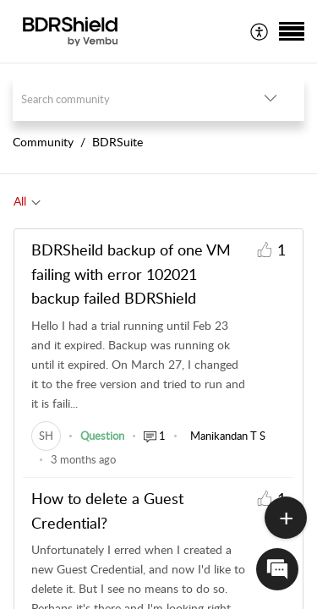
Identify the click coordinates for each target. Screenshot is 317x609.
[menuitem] (260, 31)
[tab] (27, 201)
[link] (46, 435)
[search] (125, 98)
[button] (260, 31)
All (20, 201)
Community (43, 142)
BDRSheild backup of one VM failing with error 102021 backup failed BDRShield (131, 274)
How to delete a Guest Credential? (107, 510)
